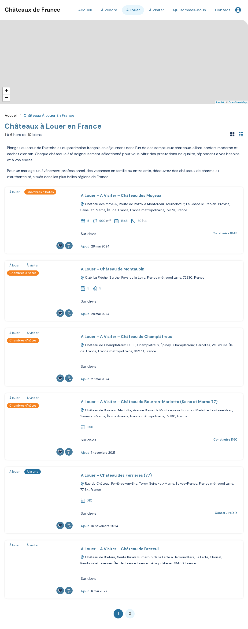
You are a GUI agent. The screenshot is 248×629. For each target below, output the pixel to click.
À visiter (33, 265)
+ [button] (6, 90)
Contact (222, 9)
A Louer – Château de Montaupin (112, 269)
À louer (14, 192)
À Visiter (156, 9)
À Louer (133, 9)
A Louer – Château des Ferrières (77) (116, 475)
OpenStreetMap (238, 102)
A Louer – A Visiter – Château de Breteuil (120, 548)
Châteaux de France (32, 9)
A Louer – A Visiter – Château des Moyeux (121, 195)
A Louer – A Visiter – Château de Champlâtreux (126, 336)
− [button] (6, 97)
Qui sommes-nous (189, 9)
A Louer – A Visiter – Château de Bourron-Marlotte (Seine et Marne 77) (149, 401)
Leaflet (220, 102)
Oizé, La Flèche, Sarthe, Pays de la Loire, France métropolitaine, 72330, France (142, 277)
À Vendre (109, 9)
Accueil (85, 9)
